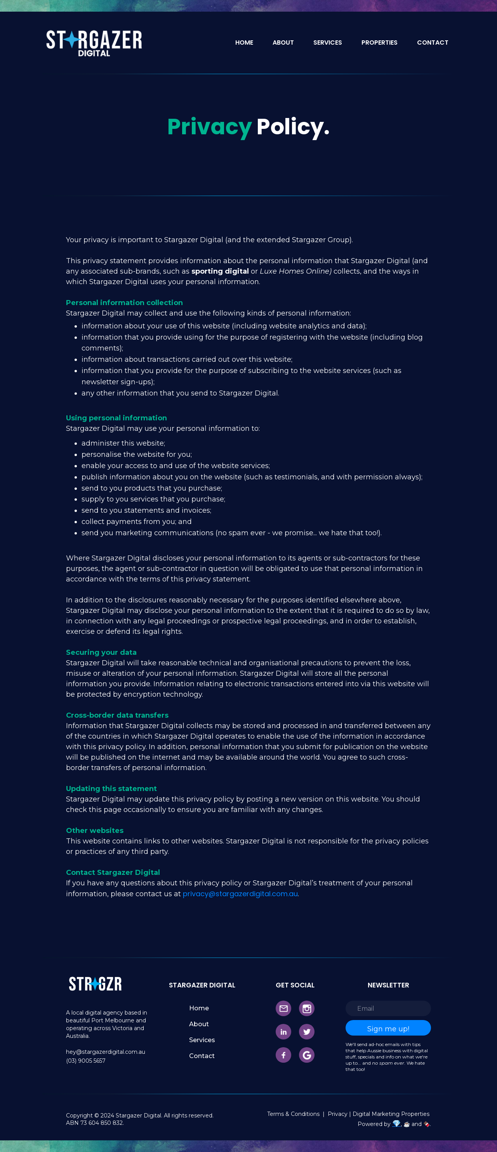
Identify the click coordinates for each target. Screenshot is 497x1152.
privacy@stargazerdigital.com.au (240, 894)
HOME (244, 42)
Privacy (338, 1113)
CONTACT (432, 42)
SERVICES (327, 42)
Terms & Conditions (293, 1113)
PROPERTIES (379, 42)
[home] (93, 43)
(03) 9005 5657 (86, 1060)
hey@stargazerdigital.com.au (105, 1051)
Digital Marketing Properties (391, 1113)
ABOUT (283, 42)
